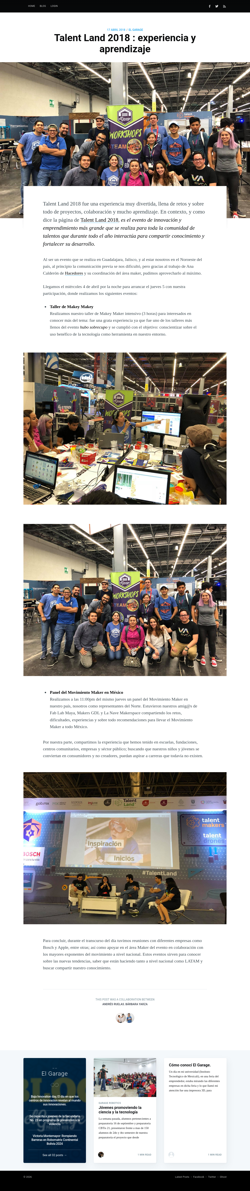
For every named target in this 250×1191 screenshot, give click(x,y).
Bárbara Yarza (136, 1004)
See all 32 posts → (55, 1155)
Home (31, 6)
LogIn (54, 6)
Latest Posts (182, 1176)
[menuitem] (32, 6)
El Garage (136, 29)
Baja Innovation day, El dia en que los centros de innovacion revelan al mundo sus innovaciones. (55, 1100)
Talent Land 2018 (99, 220)
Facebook (198, 1176)
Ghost (223, 1176)
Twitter (212, 1176)
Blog (43, 6)
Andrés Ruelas (113, 1004)
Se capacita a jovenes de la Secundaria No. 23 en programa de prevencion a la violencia (54, 1120)
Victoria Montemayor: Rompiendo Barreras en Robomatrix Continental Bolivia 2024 (54, 1140)
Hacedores (74, 273)
